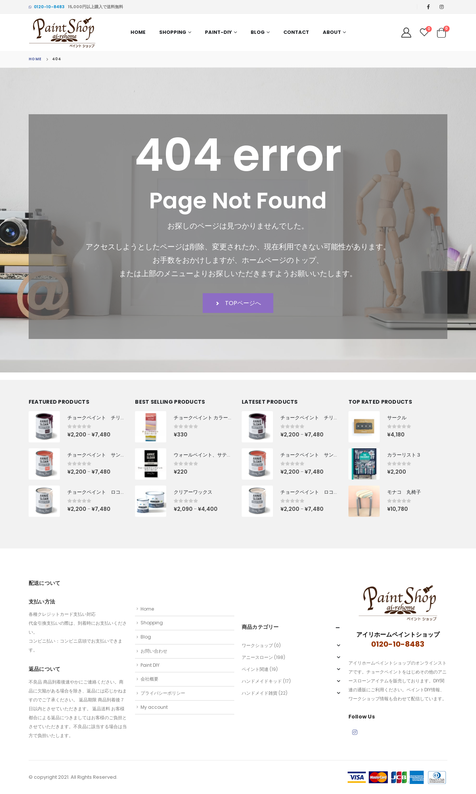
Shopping (172, 32)
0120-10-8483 (46, 7)
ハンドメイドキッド (262, 681)
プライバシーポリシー (163, 693)
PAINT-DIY (218, 32)
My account (154, 707)
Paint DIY (150, 665)
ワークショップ (257, 645)
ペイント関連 (255, 669)
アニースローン (257, 657)
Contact (296, 32)
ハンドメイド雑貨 (259, 693)
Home (138, 32)
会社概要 (149, 679)
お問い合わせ (154, 651)
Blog (258, 32)
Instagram (354, 732)
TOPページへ (238, 303)
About (332, 32)
